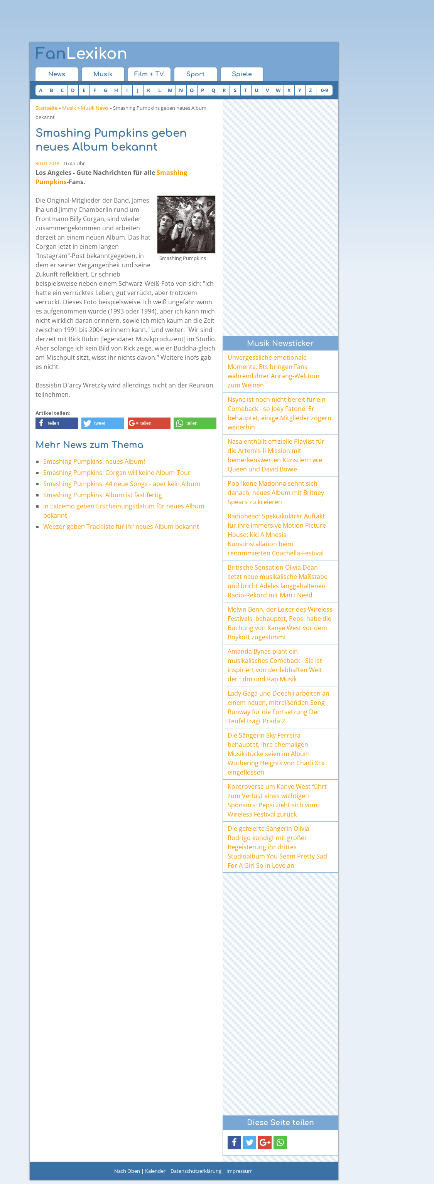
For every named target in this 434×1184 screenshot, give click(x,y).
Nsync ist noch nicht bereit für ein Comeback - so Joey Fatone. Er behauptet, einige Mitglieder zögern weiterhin (279, 413)
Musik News (94, 107)
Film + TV (149, 74)
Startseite (46, 107)
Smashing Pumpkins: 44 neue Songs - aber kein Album (121, 484)
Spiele (242, 74)
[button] (56, 423)
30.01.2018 (47, 163)
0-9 (324, 90)
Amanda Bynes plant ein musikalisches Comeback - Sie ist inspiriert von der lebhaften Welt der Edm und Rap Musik (275, 665)
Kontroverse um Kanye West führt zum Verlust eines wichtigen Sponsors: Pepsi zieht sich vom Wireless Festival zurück (277, 800)
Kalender (155, 1170)
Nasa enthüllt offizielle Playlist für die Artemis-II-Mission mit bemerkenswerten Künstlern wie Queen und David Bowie (276, 455)
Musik (103, 74)
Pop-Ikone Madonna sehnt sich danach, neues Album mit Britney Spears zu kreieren (276, 492)
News (56, 74)
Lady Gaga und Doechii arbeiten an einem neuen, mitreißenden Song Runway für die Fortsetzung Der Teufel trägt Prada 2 (278, 707)
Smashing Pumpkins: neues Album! (94, 461)
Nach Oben (127, 1170)
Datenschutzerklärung (196, 1170)
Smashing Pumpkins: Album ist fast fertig (102, 495)
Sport (195, 74)
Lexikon (81, 53)
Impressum (239, 1170)
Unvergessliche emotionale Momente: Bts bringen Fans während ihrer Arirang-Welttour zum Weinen (274, 371)
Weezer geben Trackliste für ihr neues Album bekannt (121, 526)
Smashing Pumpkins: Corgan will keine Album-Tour (117, 472)
